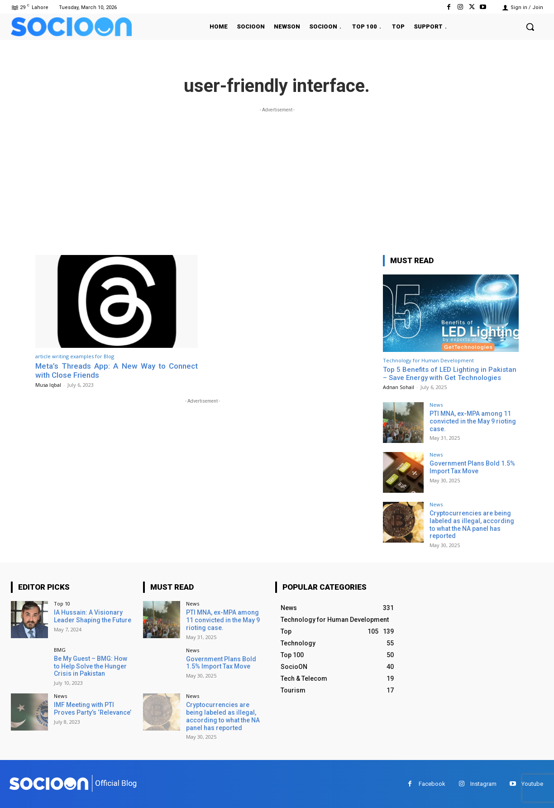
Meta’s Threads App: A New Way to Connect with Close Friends (116, 370)
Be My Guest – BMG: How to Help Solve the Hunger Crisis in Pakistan (90, 666)
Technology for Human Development (428, 360)
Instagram (483, 783)
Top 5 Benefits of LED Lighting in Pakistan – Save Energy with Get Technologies (449, 374)
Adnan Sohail (398, 387)
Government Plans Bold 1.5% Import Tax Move (472, 467)
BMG (60, 649)
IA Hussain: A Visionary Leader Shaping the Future (92, 616)
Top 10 (62, 603)
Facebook (432, 783)
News (436, 404)
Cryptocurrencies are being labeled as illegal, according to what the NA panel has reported (472, 524)
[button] (530, 27)
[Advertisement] (277, 178)
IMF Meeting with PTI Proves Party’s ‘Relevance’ (92, 708)
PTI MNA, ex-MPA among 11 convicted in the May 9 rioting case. (473, 421)
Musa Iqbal (48, 384)
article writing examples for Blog (74, 356)
